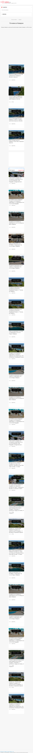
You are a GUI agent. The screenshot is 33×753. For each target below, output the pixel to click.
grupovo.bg (13, 123)
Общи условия (6, 751)
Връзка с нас (12, 751)
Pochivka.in (2, 751)
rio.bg (13, 101)
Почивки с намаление (8, 2)
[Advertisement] (16, 47)
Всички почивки (14, 19)
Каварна (16, 7)
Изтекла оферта (16, 67)
